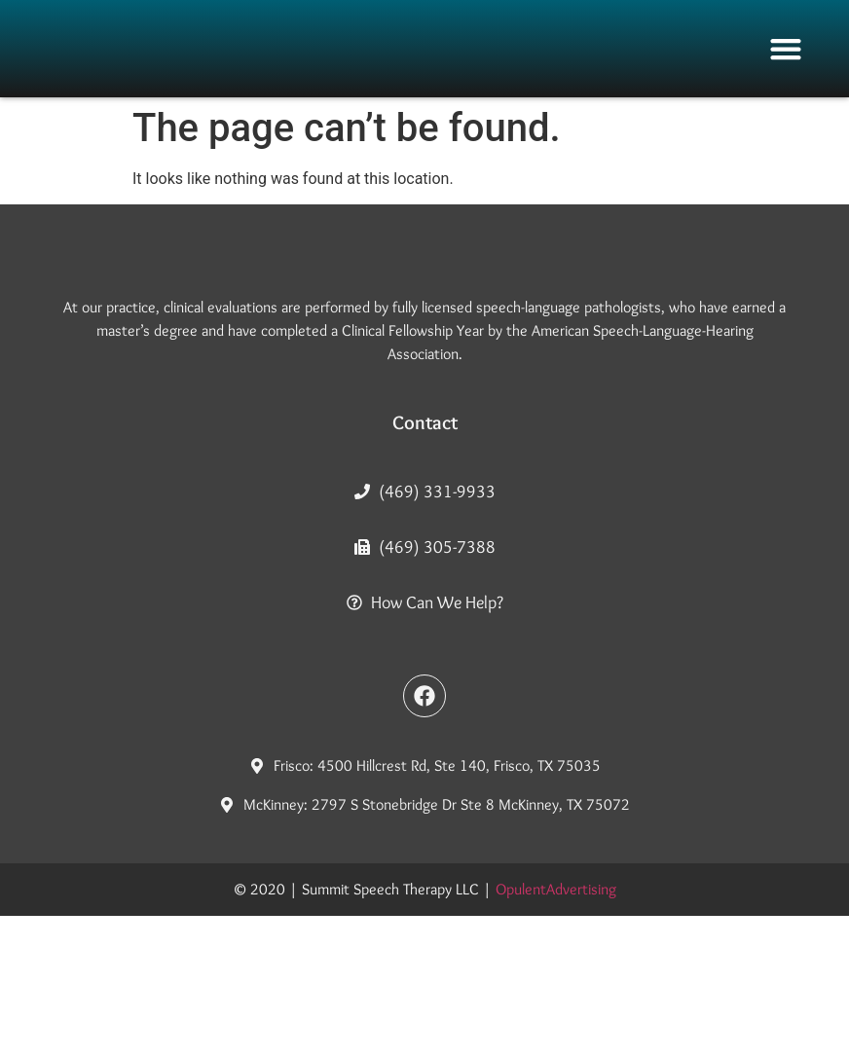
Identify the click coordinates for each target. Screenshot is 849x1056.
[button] (785, 49)
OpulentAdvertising (556, 1029)
